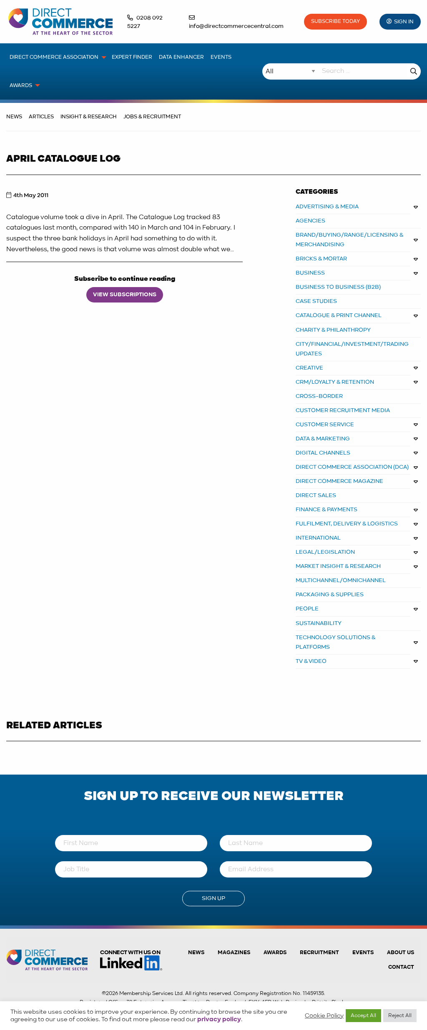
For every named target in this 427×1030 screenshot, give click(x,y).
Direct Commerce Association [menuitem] (54, 57)
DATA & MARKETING (323, 439)
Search (414, 71)
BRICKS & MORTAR (321, 259)
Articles (41, 117)
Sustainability (319, 623)
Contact (401, 967)
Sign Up (213, 898)
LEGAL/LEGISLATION (325, 552)
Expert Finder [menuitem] (132, 57)
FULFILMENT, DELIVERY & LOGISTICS (347, 524)
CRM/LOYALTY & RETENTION (335, 382)
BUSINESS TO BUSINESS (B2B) (338, 287)
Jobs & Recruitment (152, 117)
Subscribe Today (335, 21)
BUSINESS (310, 273)
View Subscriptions (124, 295)
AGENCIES (310, 221)
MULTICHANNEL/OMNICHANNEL (341, 580)
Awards (275, 952)
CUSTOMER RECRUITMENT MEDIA (343, 410)
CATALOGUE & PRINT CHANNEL (339, 315)
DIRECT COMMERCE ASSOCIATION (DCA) (352, 467)
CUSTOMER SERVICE (325, 425)
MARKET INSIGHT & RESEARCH (338, 566)
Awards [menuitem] (21, 85)
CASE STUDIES (316, 301)
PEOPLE (307, 609)
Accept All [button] (363, 1015)
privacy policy (219, 1019)
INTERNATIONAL (318, 538)
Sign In (404, 22)
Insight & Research (88, 117)
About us (400, 952)
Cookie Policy (324, 1016)
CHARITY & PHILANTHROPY (333, 330)
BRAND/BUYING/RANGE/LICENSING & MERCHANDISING (350, 240)
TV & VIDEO (311, 661)
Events (363, 952)
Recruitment (319, 952)
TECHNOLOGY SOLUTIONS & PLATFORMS (336, 642)
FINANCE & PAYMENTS (326, 509)
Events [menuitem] (221, 57)
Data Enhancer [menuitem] (181, 57)
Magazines (234, 952)
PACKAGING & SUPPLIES (330, 595)
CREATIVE (309, 368)
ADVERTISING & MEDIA (327, 207)
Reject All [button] (400, 1015)
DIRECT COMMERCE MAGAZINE (339, 481)
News (14, 117)
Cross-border (319, 396)
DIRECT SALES (316, 495)
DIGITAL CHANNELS (323, 453)
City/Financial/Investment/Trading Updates (352, 349)
